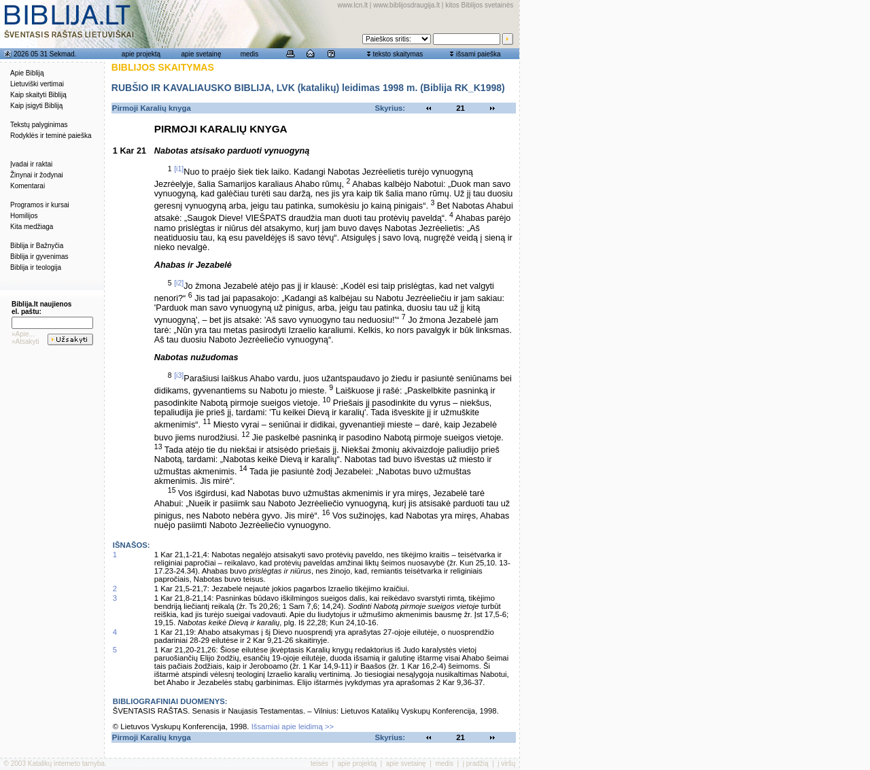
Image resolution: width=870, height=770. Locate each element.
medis (250, 54)
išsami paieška (478, 54)
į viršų (506, 763)
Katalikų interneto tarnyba (66, 763)
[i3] (179, 375)
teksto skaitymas (397, 54)
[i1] (179, 168)
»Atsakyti (25, 341)
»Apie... (23, 334)
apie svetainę (201, 54)
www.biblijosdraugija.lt (406, 5)
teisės (319, 763)
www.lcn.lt (353, 5)
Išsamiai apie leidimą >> (292, 726)
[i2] (179, 283)
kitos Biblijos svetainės (479, 5)
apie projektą (141, 54)
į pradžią (476, 763)
